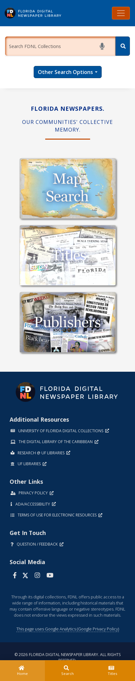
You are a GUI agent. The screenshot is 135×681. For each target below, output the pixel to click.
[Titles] (112, 671)
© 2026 (67, 657)
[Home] (22, 671)
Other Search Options (65, 72)
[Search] (122, 46)
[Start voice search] (103, 46)
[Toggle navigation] (121, 13)
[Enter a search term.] (60, 46)
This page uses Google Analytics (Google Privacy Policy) (67, 629)
